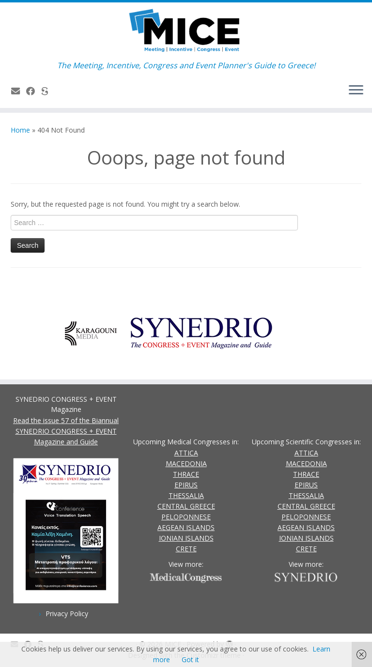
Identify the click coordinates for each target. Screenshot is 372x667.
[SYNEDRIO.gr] (47, 91)
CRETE (186, 548)
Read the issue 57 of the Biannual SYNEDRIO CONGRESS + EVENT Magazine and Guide (66, 431)
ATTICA (186, 452)
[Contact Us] (18, 91)
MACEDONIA (186, 463)
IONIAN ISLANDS (186, 538)
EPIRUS (186, 484)
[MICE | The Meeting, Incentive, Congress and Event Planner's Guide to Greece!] (186, 31)
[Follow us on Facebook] (33, 91)
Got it (190, 659)
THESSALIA (186, 495)
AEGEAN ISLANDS (186, 527)
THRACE (186, 474)
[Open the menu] (356, 90)
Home (20, 130)
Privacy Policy (67, 613)
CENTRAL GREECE (186, 506)
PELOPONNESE (186, 516)
